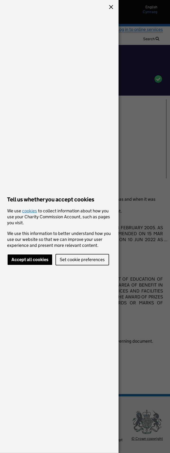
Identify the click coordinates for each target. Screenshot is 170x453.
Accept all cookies (29, 259)
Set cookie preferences (82, 259)
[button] (111, 7)
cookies (29, 211)
